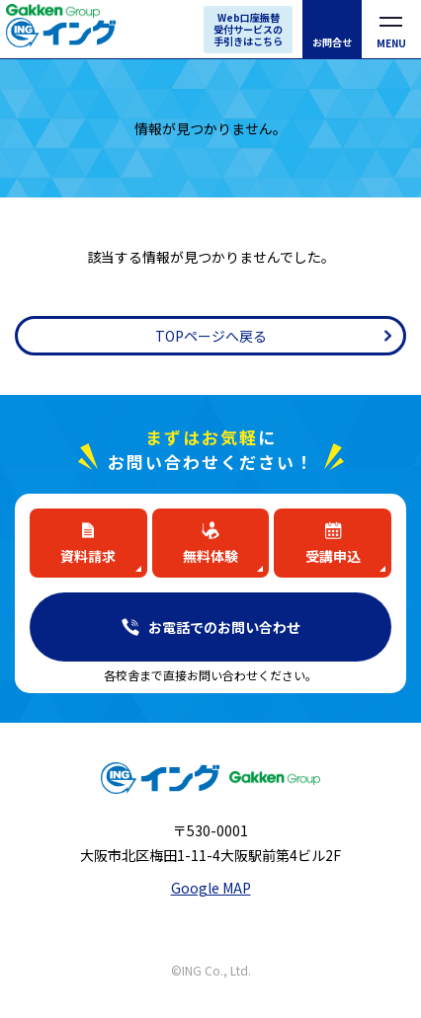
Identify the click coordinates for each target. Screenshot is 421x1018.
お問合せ (332, 42)
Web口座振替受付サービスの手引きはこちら (248, 29)
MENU (391, 43)
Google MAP (211, 888)
